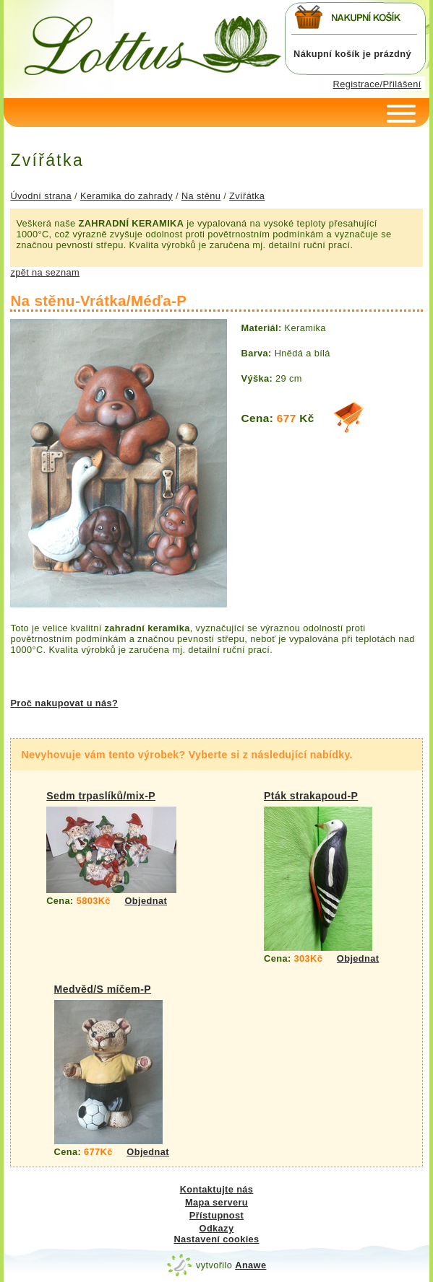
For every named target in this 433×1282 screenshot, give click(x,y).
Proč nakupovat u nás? (64, 703)
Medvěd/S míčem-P (102, 989)
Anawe (250, 1265)
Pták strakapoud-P (311, 796)
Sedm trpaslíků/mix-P (100, 796)
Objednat (146, 900)
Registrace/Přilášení (377, 84)
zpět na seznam (45, 272)
